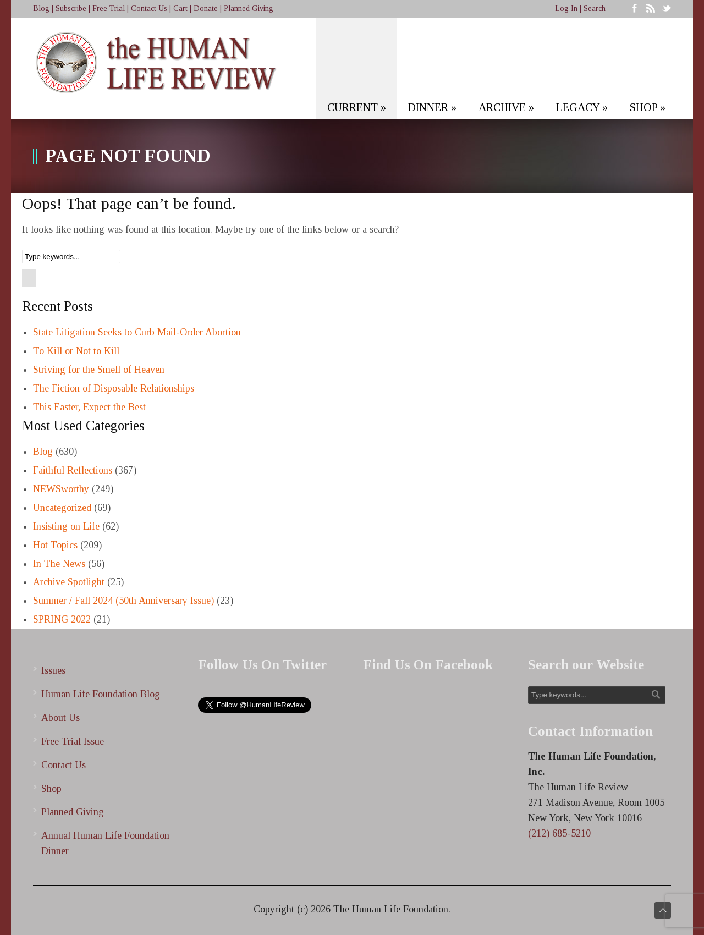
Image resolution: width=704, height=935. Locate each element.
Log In (566, 8)
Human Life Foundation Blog (100, 694)
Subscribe (71, 8)
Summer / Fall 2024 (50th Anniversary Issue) (123, 600)
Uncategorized (62, 507)
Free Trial (108, 8)
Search (595, 8)
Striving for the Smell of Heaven (98, 369)
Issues (53, 670)
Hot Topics (55, 545)
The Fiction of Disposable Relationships (113, 388)
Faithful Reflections (72, 470)
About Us (60, 717)
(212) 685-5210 (559, 833)
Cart (180, 8)
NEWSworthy (61, 488)
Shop (51, 788)
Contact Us (149, 8)
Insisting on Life (66, 526)
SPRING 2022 (62, 619)
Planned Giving (248, 8)
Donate (206, 8)
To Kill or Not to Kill (76, 350)
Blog (41, 8)
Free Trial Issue (72, 741)
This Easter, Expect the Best (89, 407)
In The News (59, 563)
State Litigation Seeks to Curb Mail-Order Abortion (137, 332)
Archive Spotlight (69, 581)
